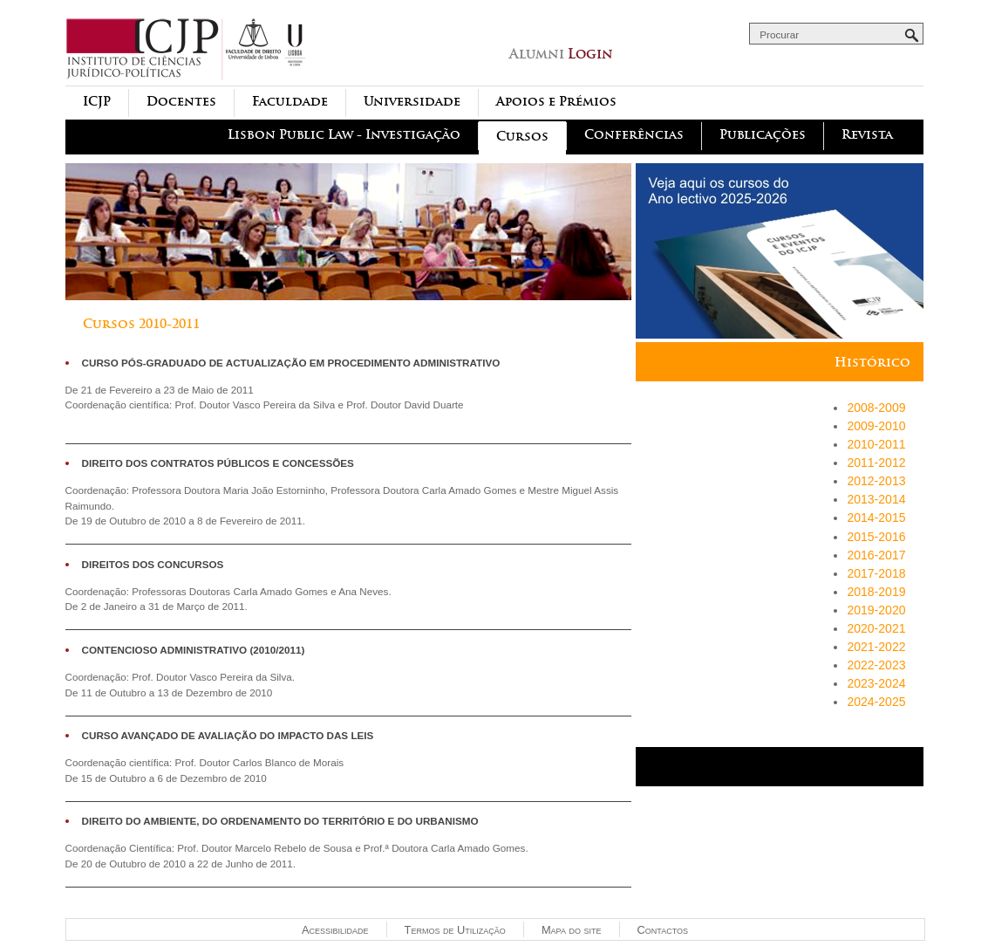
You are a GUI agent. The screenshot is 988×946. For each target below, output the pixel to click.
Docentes (181, 101)
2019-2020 (876, 610)
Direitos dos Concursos (153, 564)
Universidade (412, 101)
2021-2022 (876, 647)
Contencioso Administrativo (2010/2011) (193, 649)
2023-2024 (876, 683)
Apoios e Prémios (556, 101)
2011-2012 (876, 463)
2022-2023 (876, 665)
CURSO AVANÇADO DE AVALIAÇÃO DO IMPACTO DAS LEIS (228, 735)
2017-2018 (876, 573)
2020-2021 (876, 628)
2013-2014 (876, 499)
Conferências (634, 134)
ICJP (97, 101)
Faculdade (290, 101)
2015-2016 (876, 537)
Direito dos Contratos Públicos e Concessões (218, 463)
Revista (867, 134)
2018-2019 (876, 592)
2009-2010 (876, 426)
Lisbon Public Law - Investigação (344, 134)
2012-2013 (876, 481)
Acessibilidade (335, 929)
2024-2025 (876, 702)
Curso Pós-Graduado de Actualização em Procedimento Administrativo (291, 362)
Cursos (522, 136)
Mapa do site (572, 929)
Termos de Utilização (455, 929)
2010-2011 (876, 444)
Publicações (762, 134)
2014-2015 (876, 517)
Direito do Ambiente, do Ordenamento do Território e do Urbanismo (280, 820)
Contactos (662, 929)
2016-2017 (876, 555)
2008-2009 (876, 408)
